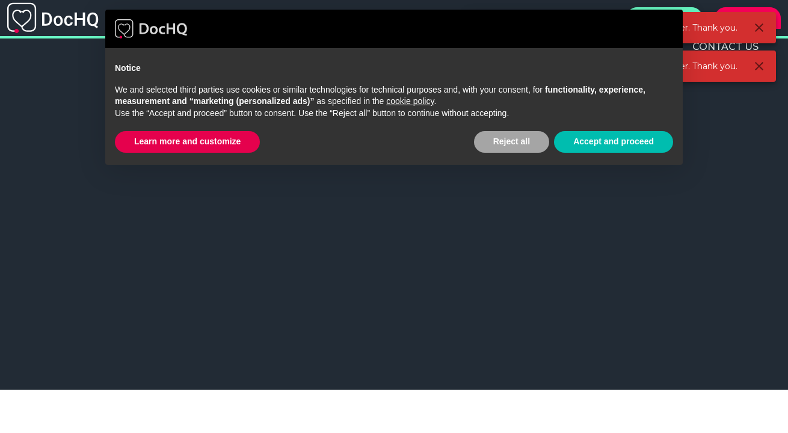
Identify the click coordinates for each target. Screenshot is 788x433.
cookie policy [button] (410, 101)
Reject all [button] (511, 141)
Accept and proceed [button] (613, 141)
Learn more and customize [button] (187, 141)
